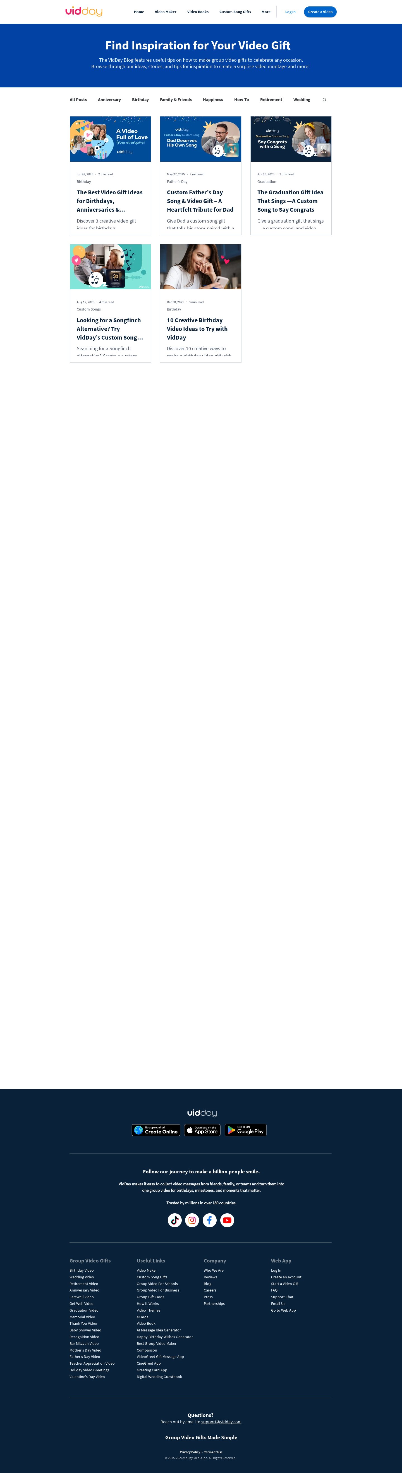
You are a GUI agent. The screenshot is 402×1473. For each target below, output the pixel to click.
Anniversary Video (84, 1290)
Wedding (301, 99)
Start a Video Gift (284, 1283)
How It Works (148, 1303)
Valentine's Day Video (87, 1376)
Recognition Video (84, 1336)
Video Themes (148, 1310)
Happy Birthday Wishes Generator (165, 1336)
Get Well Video (82, 1303)
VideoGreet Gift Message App (160, 1356)
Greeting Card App (152, 1369)
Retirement (271, 99)
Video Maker (147, 1270)
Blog (207, 1283)
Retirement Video (84, 1283)
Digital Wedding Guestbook (159, 1376)
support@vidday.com (221, 1421)
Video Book (146, 1323)
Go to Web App (283, 1310)
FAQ (274, 1290)
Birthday (140, 99)
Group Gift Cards (150, 1296)
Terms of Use (213, 1452)
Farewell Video (82, 1296)
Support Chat (282, 1296)
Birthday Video (82, 1270)
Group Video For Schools (157, 1283)
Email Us (278, 1303)
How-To (241, 99)
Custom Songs (89, 309)
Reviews (210, 1276)
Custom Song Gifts (152, 1276)
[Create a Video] (320, 11)
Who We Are (214, 1270)
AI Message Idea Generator (159, 1330)
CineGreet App (149, 1363)
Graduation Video (84, 1310)
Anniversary (109, 99)
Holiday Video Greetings (89, 1369)
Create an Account (286, 1276)
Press (208, 1296)
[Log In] (290, 11)
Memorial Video (82, 1316)
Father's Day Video (85, 1356)
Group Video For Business (158, 1290)
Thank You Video (83, 1323)
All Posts (78, 99)
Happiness (213, 99)
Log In (276, 1270)
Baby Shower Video (85, 1330)
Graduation (266, 181)
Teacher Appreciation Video (92, 1363)
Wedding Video (82, 1276)
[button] (167, 12)
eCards (142, 1316)
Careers (210, 1290)
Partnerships (214, 1303)
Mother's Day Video (85, 1350)
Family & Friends (176, 99)
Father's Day (177, 181)
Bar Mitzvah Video (84, 1343)
